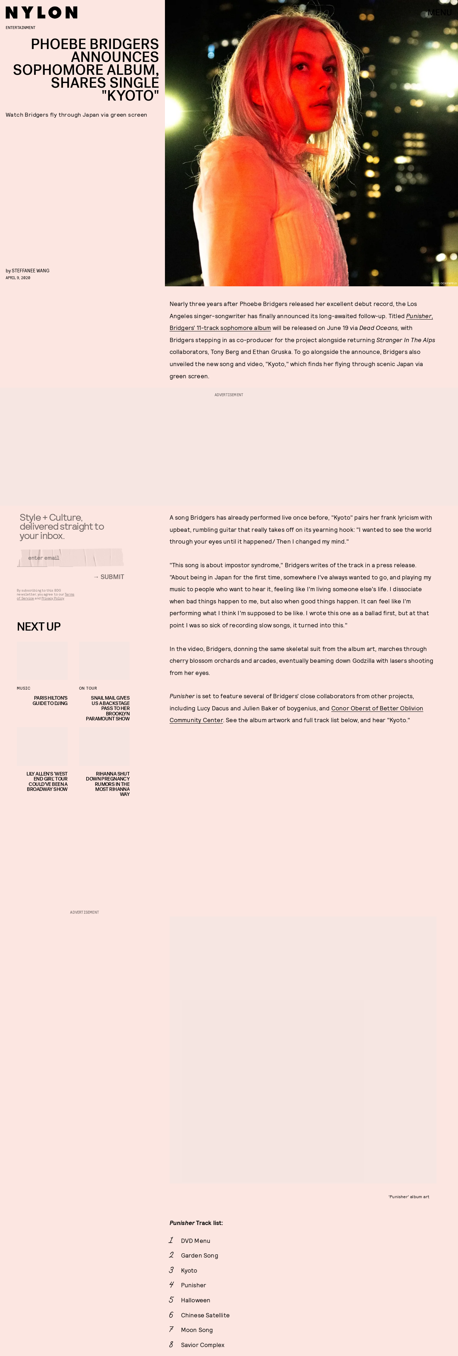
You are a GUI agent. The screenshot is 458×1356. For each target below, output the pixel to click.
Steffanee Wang (30, 270)
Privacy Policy (53, 601)
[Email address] (70, 560)
